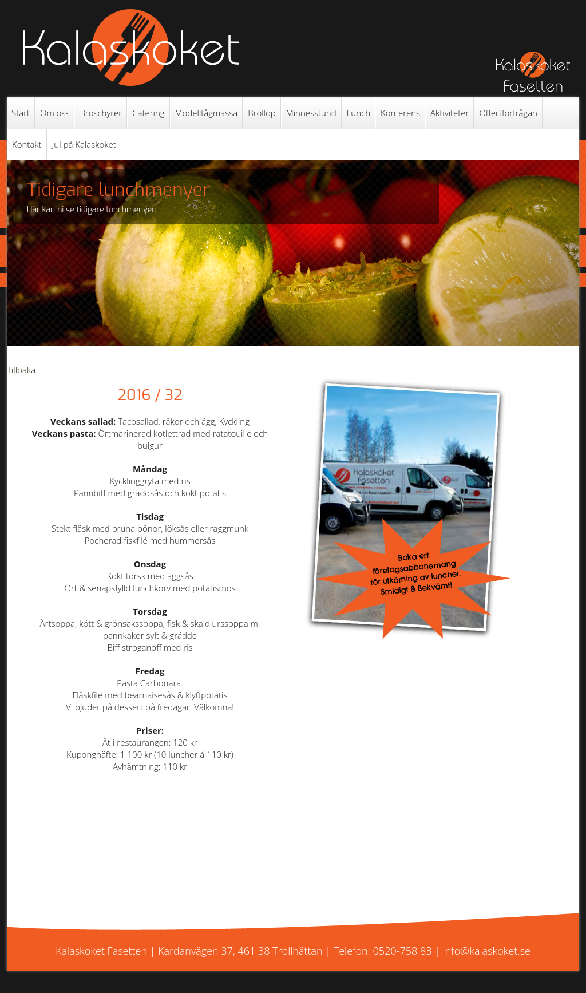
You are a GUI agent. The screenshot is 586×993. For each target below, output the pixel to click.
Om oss (54, 112)
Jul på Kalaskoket (84, 144)
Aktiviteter (449, 112)
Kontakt (27, 144)
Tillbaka (21, 369)
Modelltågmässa (206, 112)
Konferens (400, 112)
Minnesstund (311, 112)
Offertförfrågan (508, 112)
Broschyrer (101, 112)
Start (20, 112)
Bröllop (262, 112)
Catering (148, 112)
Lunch (358, 112)
